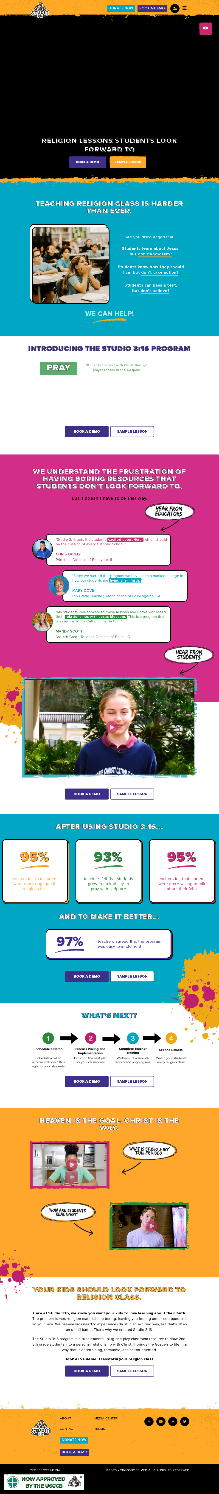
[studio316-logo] (40, 10)
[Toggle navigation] (184, 8)
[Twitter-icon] (184, 1421)
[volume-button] (205, 28)
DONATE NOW (121, 8)
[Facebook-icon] (172, 1421)
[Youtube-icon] (161, 1421)
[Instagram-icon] (149, 1421)
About (65, 1418)
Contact (67, 1429)
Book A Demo (87, 431)
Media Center (106, 1418)
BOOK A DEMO (152, 8)
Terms (99, 1429)
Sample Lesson (128, 162)
